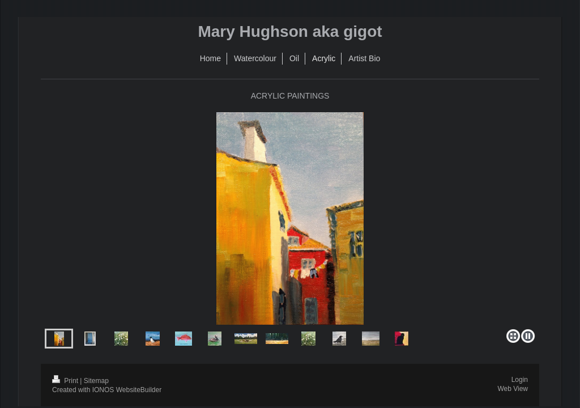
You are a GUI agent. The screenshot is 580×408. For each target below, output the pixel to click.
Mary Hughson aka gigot (290, 31)
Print (66, 381)
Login (519, 380)
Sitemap (96, 381)
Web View (512, 389)
